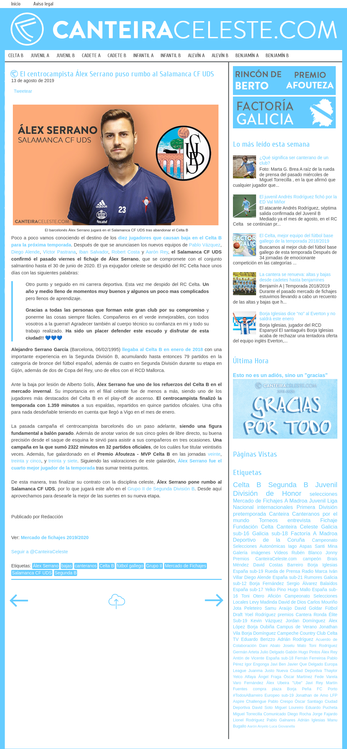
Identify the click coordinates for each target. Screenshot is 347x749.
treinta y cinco (26, 460)
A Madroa (295, 501)
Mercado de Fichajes (185, 566)
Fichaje (328, 520)
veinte (214, 454)
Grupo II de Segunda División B (161, 488)
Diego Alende (25, 251)
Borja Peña (299, 689)
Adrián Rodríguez (295, 639)
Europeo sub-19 (279, 695)
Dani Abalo (269, 645)
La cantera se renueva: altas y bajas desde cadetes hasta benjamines (295, 277)
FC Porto (327, 689)
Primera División (317, 507)
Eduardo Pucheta (321, 707)
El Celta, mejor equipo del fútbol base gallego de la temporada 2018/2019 (296, 238)
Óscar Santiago (309, 701)
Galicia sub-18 (270, 533)
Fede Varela (326, 677)
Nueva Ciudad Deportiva (299, 670)
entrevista (299, 520)
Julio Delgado (272, 652)
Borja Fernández (266, 583)
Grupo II (154, 566)
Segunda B (65, 573)
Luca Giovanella (282, 726)
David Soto (262, 707)
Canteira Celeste (297, 527)
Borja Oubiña (260, 626)
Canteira (279, 514)
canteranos (86, 566)
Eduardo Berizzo (258, 639)
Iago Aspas (300, 546)
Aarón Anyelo (258, 726)
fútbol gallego (130, 566)
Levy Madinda (263, 602)
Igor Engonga (257, 664)
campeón (312, 558)
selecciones (323, 494)
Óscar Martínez (298, 677)
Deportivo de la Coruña (269, 540)
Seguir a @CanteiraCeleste (39, 551)
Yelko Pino (275, 589)
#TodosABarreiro (247, 695)
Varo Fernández (248, 683)
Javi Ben (278, 664)
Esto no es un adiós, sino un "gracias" (280, 375)
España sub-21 (287, 577)
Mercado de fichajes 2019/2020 (55, 537)
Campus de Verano (297, 626)
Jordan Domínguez (305, 620)
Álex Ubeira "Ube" (284, 683)
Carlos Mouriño (322, 602)
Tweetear (23, 91)
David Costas (268, 565)
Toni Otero (252, 596)
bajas (66, 566)
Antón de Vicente (248, 658)
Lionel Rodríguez (248, 720)
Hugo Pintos (309, 652)
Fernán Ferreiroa (310, 658)
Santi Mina (326, 546)
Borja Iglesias (322, 565)
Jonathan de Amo (312, 695)
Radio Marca (314, 571)
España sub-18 (279, 658)
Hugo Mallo (299, 589)
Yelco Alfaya (244, 677)
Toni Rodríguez (323, 645)
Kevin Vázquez (266, 620)
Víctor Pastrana (59, 251)
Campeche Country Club (301, 633)
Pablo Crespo (280, 701)
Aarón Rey (157, 251)
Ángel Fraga (269, 677)
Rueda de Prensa (282, 571)
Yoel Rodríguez (260, 614)
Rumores (313, 577)
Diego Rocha (299, 714)
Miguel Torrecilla (247, 714)
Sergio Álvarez (302, 583)
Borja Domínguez (259, 633)
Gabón (291, 652)
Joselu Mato (294, 645)
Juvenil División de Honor (285, 489)
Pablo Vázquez (204, 244)
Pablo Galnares (281, 720)
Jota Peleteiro (247, 608)
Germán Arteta (246, 652)
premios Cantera (295, 614)
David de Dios (292, 602)
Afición (274, 596)
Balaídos (328, 583)
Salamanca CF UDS (32, 573)
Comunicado (274, 714)
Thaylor (330, 670)
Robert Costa (125, 251)
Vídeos (281, 552)
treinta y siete (63, 460)
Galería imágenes (252, 552)
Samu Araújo (278, 608)
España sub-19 (248, 571)
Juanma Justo (261, 670)
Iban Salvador (93, 251)
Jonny (331, 552)
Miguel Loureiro (289, 707)
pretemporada (249, 514)
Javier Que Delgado (305, 664)
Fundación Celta (253, 527)
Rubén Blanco (306, 552)
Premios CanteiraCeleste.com (265, 558)
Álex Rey (329, 652)
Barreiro (295, 565)
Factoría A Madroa (314, 533)
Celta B (107, 566)
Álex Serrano (45, 566)
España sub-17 (248, 589)
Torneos (268, 520)
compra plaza (267, 689)
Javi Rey (314, 683)
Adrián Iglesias (311, 720)
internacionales (275, 507)
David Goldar (308, 608)
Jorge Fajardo (324, 714)
